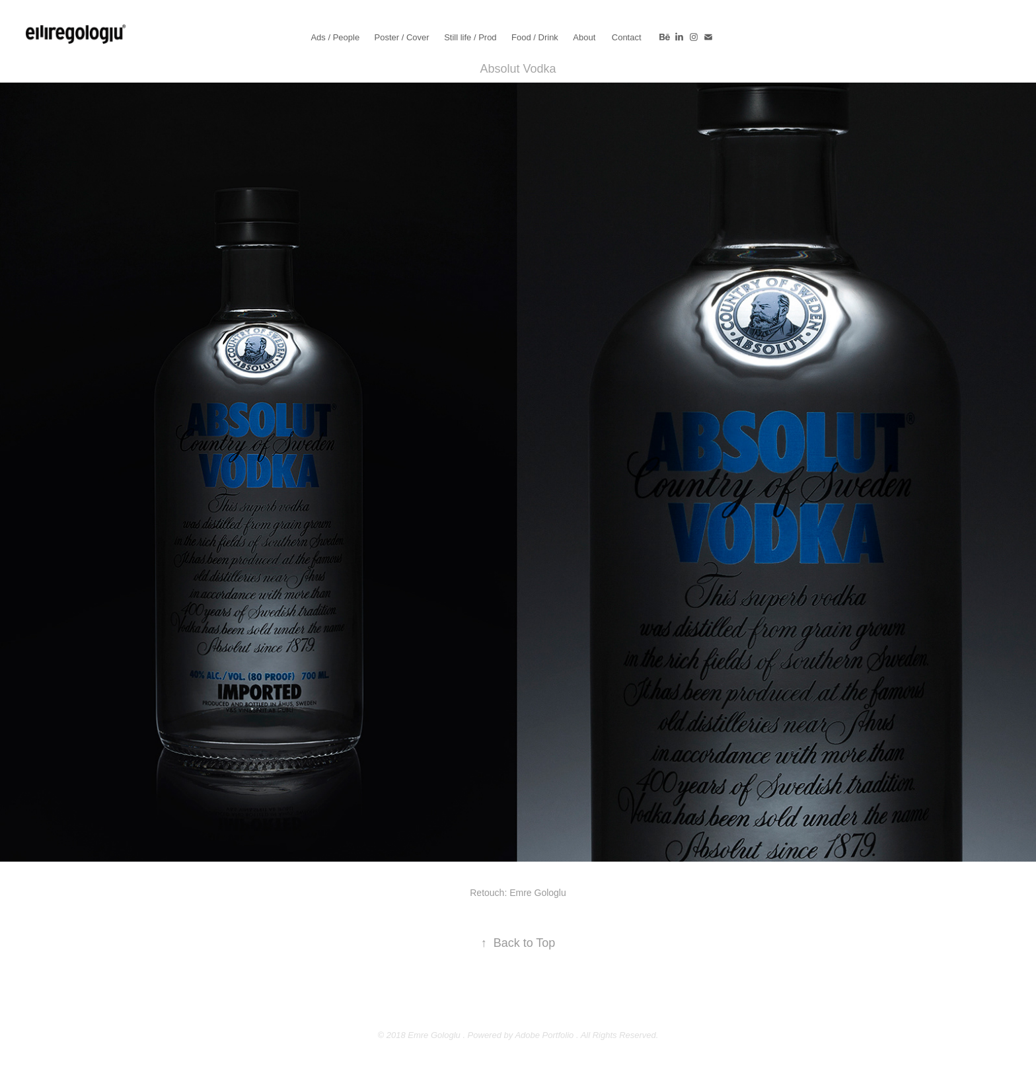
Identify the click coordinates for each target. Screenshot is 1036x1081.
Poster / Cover (402, 37)
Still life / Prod (470, 37)
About (584, 37)
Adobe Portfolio (544, 1035)
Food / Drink (534, 37)
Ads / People (335, 37)
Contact (627, 37)
